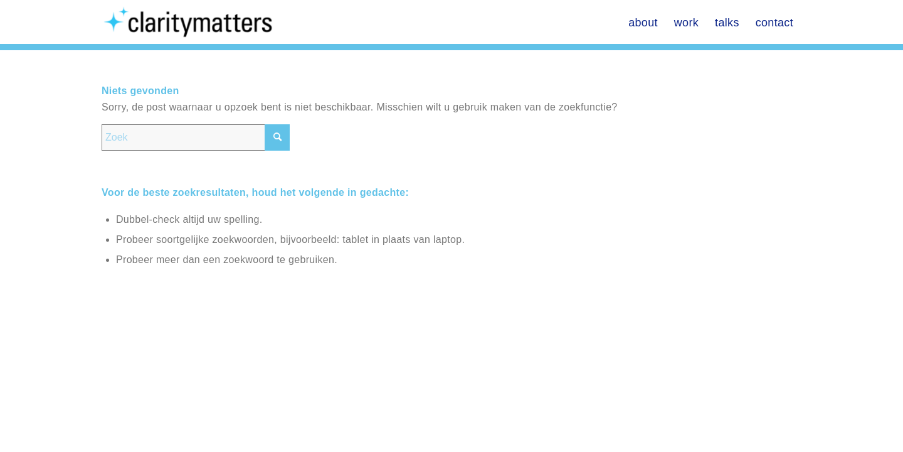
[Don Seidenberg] (191, 22)
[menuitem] (643, 22)
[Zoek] (196, 137)
